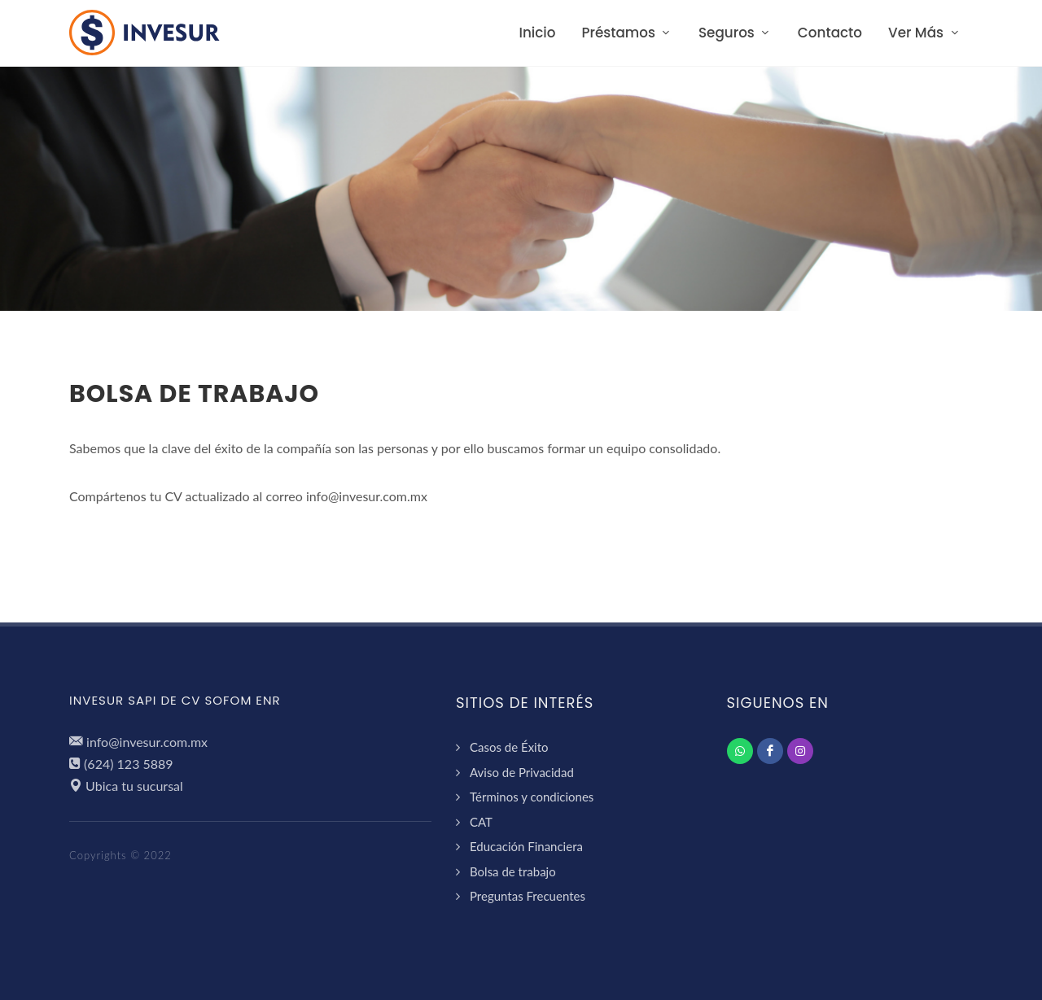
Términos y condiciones (531, 796)
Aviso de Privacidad (522, 772)
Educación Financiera (526, 846)
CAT (481, 821)
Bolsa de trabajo (513, 871)
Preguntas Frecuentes (527, 896)
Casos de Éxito (509, 747)
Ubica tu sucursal (134, 785)
